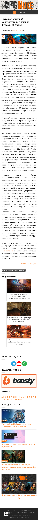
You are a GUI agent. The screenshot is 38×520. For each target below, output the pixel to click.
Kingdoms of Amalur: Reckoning (13, 270)
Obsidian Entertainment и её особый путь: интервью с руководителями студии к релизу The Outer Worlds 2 (19, 467)
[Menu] (14, 12)
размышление (7, 251)
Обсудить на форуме (28, 263)
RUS (20, 400)
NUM (17, 400)
